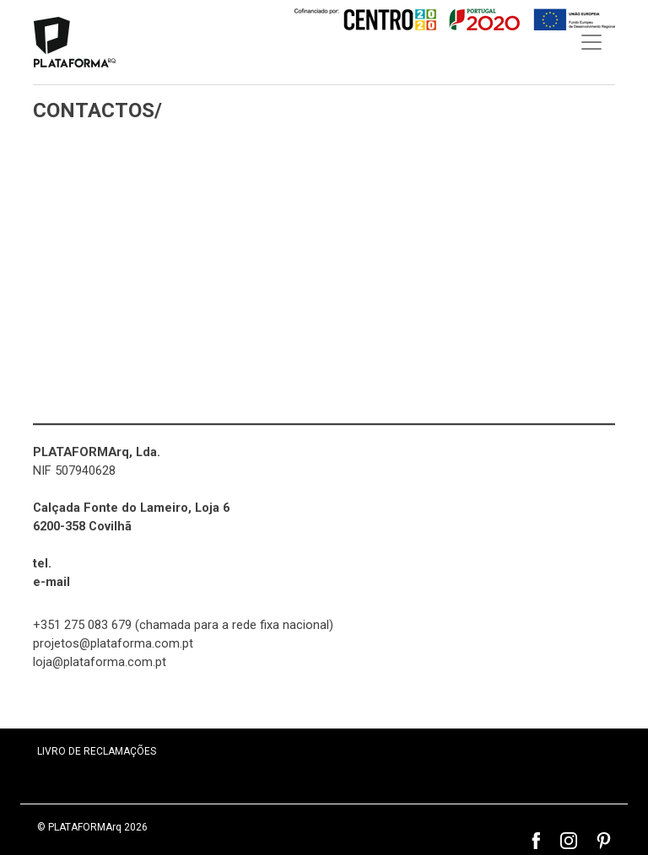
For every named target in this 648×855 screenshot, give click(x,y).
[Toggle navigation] (591, 42)
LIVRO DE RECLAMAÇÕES (96, 751)
